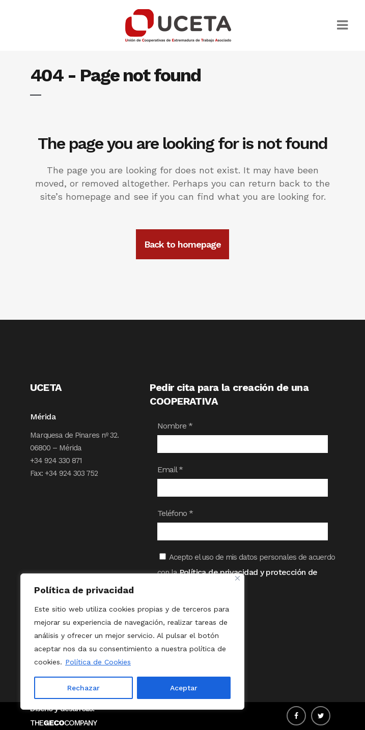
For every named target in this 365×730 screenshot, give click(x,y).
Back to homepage (182, 244)
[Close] (237, 578)
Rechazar (83, 688)
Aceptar (184, 688)
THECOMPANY (63, 722)
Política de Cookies (98, 662)
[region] (132, 641)
